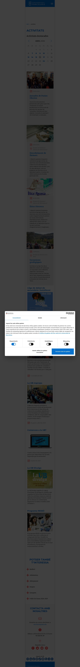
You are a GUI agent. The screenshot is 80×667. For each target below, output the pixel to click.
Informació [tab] (63, 318)
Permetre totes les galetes (62, 351)
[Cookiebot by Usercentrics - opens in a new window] (67, 313)
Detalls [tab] (40, 318)
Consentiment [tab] (16, 318)
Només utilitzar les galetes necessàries (39, 351)
